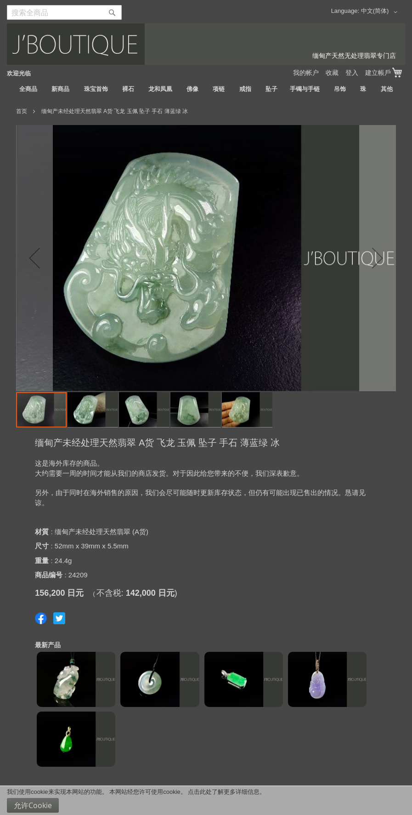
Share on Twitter (59, 618)
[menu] (206, 89)
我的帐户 (306, 72)
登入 (351, 72)
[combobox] (64, 12)
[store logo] (206, 44)
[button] (381, 12)
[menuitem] (28, 89)
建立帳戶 (378, 72)
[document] (206, 800)
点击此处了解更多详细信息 (224, 791)
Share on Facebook (41, 618)
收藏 (332, 72)
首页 (21, 111)
